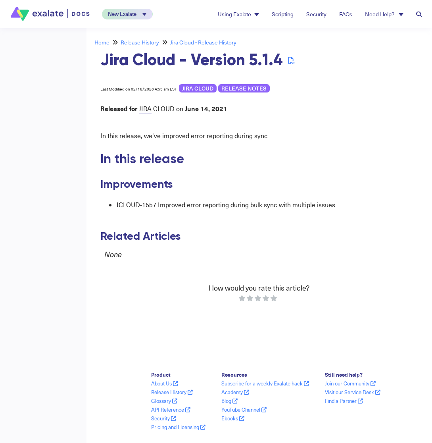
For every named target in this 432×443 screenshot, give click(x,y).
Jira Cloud (197, 88)
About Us (164, 383)
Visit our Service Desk (352, 392)
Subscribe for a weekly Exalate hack (265, 383)
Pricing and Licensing (178, 427)
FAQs (345, 14)
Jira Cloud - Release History (203, 42)
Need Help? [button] (384, 14)
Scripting (283, 14)
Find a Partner (344, 400)
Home (101, 42)
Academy (235, 392)
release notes (244, 88)
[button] (127, 14)
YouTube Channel (244, 409)
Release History (140, 42)
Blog (229, 400)
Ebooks (232, 418)
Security (316, 14)
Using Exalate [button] (238, 14)
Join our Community (350, 383)
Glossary (164, 400)
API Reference (170, 409)
